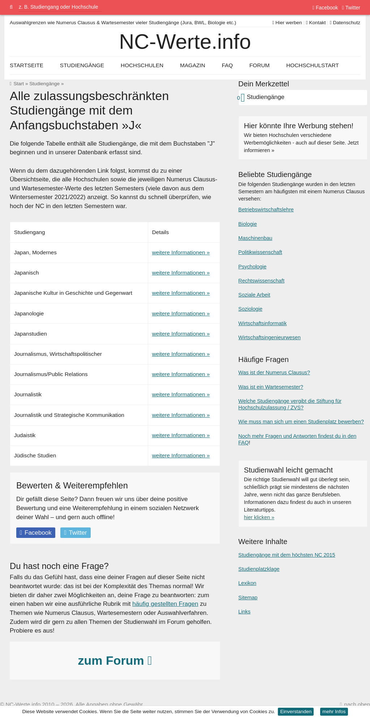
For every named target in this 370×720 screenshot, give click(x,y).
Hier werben (287, 22)
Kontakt (316, 22)
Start (18, 83)
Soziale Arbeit (254, 295)
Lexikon (247, 583)
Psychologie (252, 267)
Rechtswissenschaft (261, 281)
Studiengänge (44, 83)
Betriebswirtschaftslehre (266, 209)
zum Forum (115, 660)
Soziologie (250, 309)
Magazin (192, 65)
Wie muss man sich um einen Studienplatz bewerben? (301, 421)
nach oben (357, 704)
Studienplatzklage (259, 569)
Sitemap (248, 597)
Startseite (26, 65)
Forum (259, 65)
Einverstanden (295, 711)
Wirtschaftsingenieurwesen (269, 337)
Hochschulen (142, 65)
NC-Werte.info (185, 41)
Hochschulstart (312, 65)
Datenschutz (345, 22)
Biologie (247, 224)
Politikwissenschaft (260, 252)
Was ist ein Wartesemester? (270, 387)
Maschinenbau (255, 238)
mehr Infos (333, 711)
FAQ (227, 65)
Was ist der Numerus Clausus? (274, 372)
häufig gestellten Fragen (165, 603)
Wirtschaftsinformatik (262, 323)
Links (244, 612)
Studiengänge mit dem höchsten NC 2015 (286, 555)
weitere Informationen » (181, 252)
